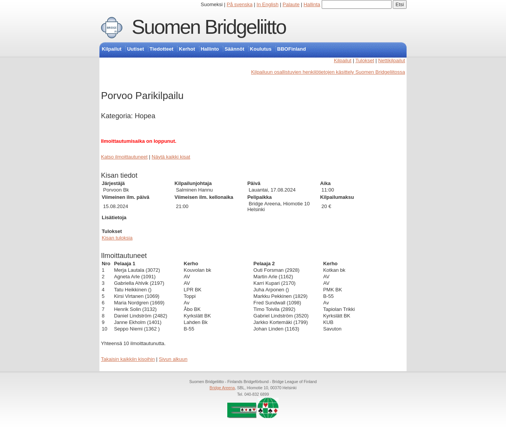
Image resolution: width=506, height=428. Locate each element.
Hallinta (312, 4)
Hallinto (210, 49)
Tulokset (365, 60)
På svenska (240, 4)
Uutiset (135, 49)
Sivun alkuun (173, 359)
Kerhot (187, 49)
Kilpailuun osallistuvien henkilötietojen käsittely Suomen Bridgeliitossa (328, 72)
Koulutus (260, 49)
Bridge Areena (222, 388)
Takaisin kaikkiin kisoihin (128, 359)
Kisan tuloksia (117, 238)
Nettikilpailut (391, 60)
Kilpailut (111, 49)
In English (267, 4)
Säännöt (234, 49)
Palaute (291, 4)
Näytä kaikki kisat (171, 157)
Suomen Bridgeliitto (209, 27)
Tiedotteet (162, 49)
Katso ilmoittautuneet (124, 157)
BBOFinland (291, 49)
